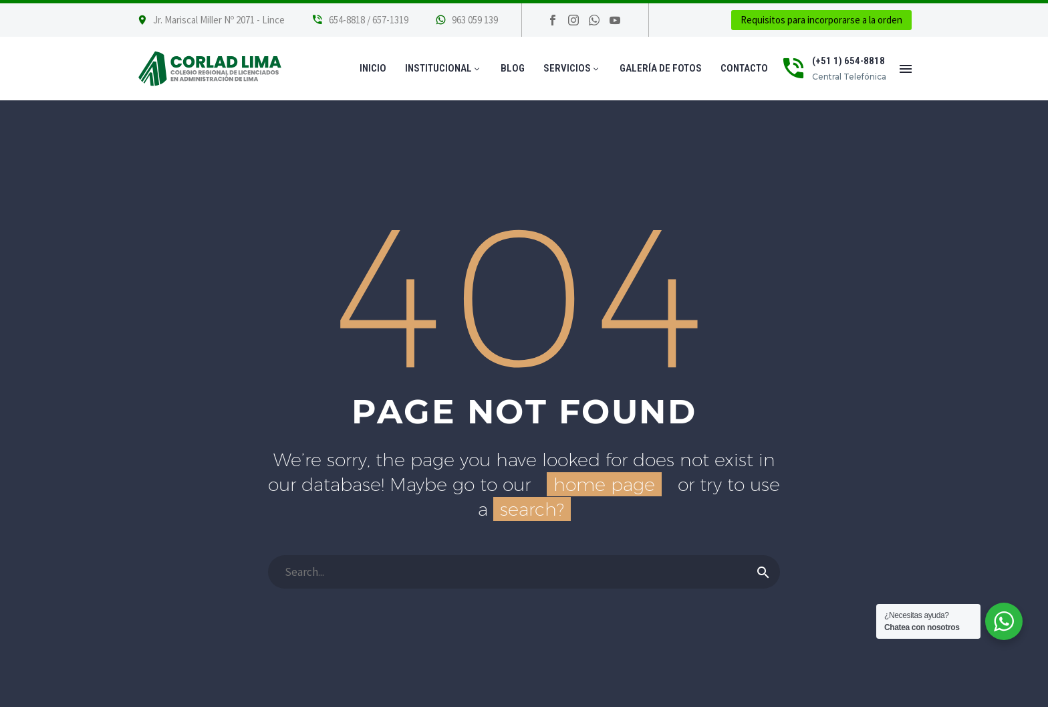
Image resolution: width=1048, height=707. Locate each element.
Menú (906, 69)
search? (532, 509)
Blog (513, 68)
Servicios (572, 68)
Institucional (443, 68)
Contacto (744, 68)
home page (604, 484)
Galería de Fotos (661, 68)
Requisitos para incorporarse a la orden (821, 19)
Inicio (373, 68)
